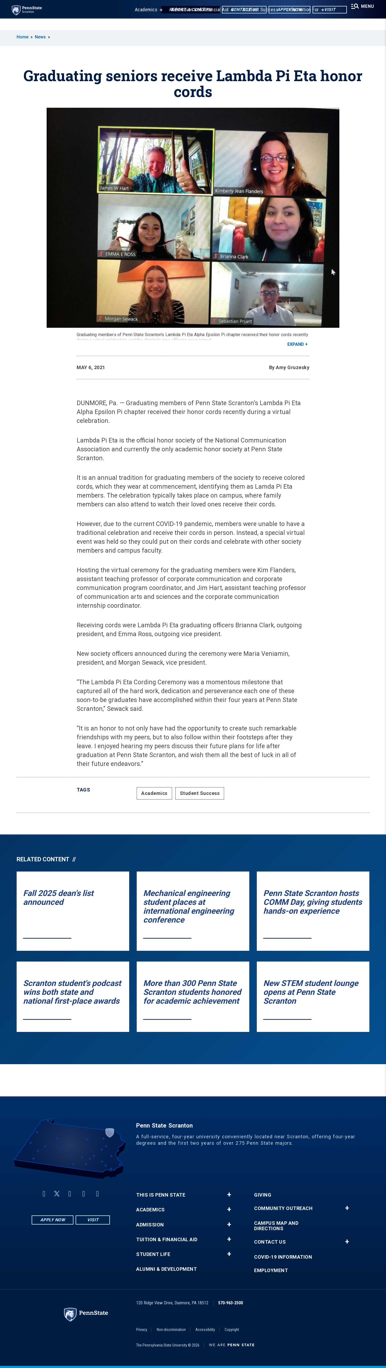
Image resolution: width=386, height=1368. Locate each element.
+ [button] (229, 1194)
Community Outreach (283, 1208)
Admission (150, 1224)
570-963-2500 (230, 1302)
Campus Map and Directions (276, 1226)
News (40, 36)
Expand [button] (295, 344)
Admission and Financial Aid (195, 21)
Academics (141, 21)
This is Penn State (160, 1195)
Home (22, 36)
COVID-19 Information (283, 1257)
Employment (271, 1270)
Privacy (141, 1329)
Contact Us (237, 10)
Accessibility (205, 1329)
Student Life (153, 1254)
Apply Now (282, 10)
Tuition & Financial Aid (167, 1239)
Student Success (256, 21)
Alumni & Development (166, 1269)
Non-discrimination (171, 1329)
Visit (323, 10)
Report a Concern (183, 10)
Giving (262, 1195)
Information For (298, 21)
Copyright (232, 1329)
